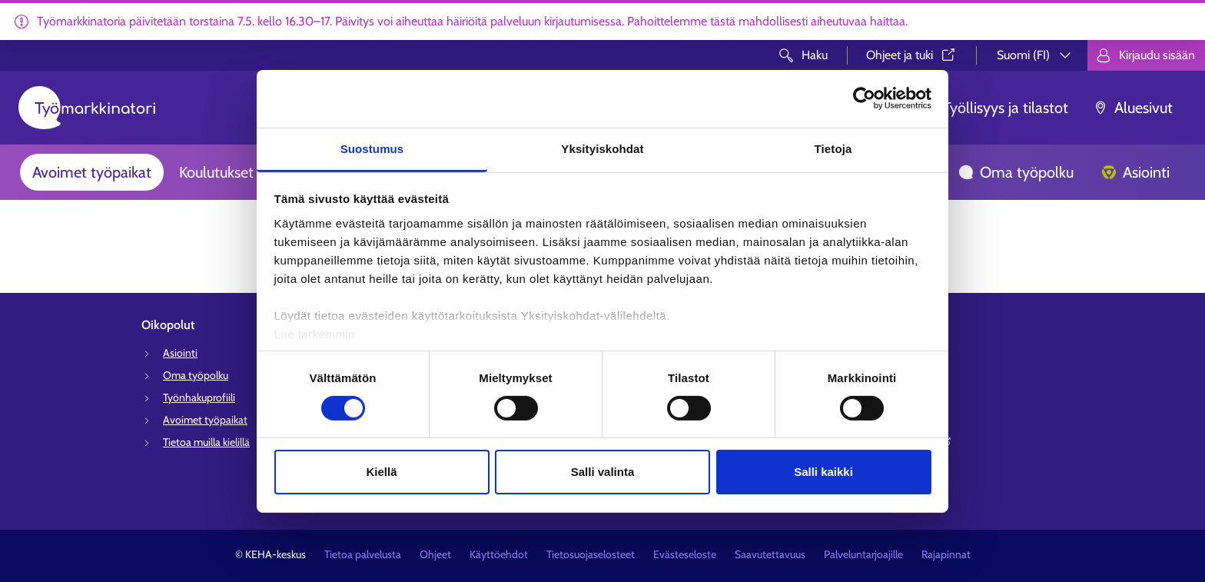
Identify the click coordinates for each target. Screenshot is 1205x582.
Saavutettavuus (770, 554)
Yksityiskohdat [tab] (602, 148)
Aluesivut (1133, 107)
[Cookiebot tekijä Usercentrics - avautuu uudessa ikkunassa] (864, 98)
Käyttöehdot (499, 554)
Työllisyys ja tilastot (994, 107)
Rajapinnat (946, 554)
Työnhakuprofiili (199, 397)
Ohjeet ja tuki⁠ (912, 55)
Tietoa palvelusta (362, 554)
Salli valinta (603, 471)
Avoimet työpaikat (91, 172)
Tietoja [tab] (833, 148)
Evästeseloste (684, 554)
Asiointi (1135, 172)
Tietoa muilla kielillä (206, 442)
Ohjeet (435, 554)
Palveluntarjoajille (863, 554)
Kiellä (381, 471)
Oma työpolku (1016, 172)
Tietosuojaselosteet (590, 554)
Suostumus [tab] (372, 148)
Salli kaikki (823, 471)
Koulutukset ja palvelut (251, 172)
